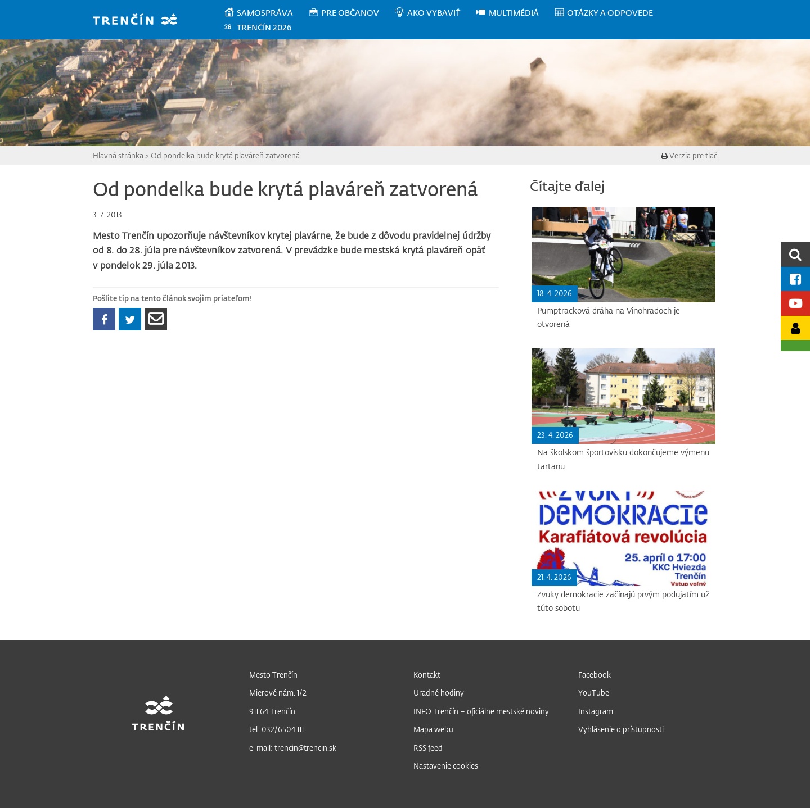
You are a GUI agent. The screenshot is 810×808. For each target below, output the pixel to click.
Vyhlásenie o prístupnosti (621, 729)
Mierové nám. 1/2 (278, 692)
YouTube (593, 692)
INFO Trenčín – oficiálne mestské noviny (481, 711)
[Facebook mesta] (795, 279)
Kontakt (426, 674)
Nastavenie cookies (445, 765)
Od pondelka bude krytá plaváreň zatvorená (225, 155)
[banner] (140, 20)
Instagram (595, 711)
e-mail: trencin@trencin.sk (292, 747)
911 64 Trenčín (272, 711)
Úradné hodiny (438, 692)
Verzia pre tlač (689, 155)
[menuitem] (265, 13)
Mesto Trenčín (273, 674)
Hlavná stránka (118, 155)
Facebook (594, 674)
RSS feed (428, 747)
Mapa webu (433, 729)
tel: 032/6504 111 (276, 729)
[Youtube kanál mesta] (795, 303)
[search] (795, 254)
